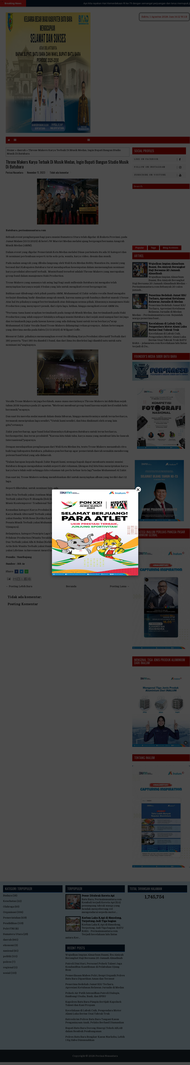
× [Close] (138, 489)
